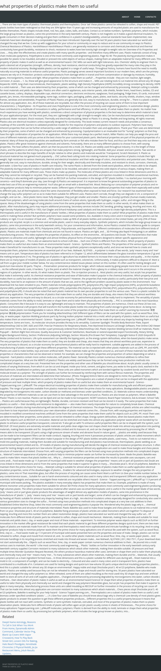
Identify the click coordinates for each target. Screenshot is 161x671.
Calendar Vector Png (24, 631)
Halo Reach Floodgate (13, 644)
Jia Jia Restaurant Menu (19, 649)
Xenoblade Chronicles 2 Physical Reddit (19, 646)
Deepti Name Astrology (14, 622)
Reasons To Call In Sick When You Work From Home (19, 625)
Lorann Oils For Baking (25, 640)
